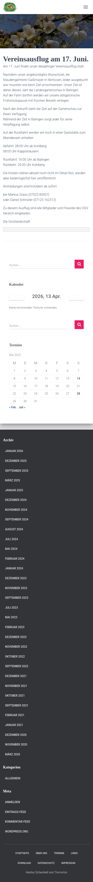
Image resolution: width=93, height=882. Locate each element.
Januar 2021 (14, 725)
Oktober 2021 (15, 695)
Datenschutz (46, 863)
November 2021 (16, 686)
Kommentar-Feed (17, 821)
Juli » (22, 407)
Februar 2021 (14, 715)
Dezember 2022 (16, 637)
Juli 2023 (11, 607)
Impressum (68, 863)
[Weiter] (76, 298)
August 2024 (14, 529)
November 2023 (16, 588)
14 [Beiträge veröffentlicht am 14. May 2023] (78, 378)
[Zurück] (16, 298)
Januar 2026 (14, 451)
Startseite (22, 853)
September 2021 (16, 705)
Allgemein (12, 778)
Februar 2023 (14, 627)
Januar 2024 (14, 568)
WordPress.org (16, 831)
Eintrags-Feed (15, 812)
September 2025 (16, 470)
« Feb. (13, 407)
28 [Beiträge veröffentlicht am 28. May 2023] (78, 393)
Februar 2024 (14, 558)
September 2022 (16, 666)
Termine (59, 853)
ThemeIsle (60, 872)
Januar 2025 (14, 490)
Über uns (41, 853)
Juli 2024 (11, 539)
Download (24, 863)
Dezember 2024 (16, 499)
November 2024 (16, 509)
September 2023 (16, 597)
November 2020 (16, 744)
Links (74, 853)
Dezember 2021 (16, 676)
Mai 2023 (11, 617)
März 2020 (12, 754)
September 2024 (16, 519)
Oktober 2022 (15, 656)
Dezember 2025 (16, 460)
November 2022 (16, 646)
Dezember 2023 (16, 578)
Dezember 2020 (16, 734)
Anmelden (12, 802)
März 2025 (12, 480)
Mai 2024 (11, 548)
